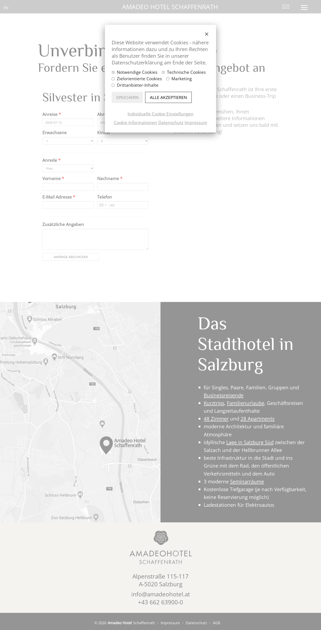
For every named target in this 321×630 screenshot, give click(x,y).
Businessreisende (223, 395)
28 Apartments (257, 418)
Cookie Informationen (135, 122)
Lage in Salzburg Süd (250, 442)
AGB (216, 622)
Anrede (51, 160)
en (6, 7)
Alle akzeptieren (168, 97)
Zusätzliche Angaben (63, 224)
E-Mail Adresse (58, 197)
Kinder (104, 132)
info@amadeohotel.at (160, 594)
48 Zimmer (216, 418)
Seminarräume (247, 481)
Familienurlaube (245, 403)
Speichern (127, 97)
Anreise (51, 114)
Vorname (53, 178)
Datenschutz (170, 122)
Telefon (104, 197)
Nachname (109, 178)
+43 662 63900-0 (160, 602)
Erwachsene (54, 132)
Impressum (196, 122)
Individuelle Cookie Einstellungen (160, 114)
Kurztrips (214, 403)
